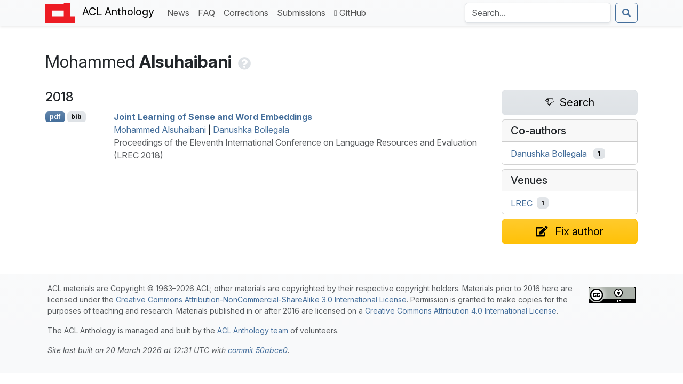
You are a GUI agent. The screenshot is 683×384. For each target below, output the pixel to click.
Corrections (248, 12)
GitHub (350, 12)
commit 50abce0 (258, 350)
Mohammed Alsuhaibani (160, 129)
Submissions (303, 12)
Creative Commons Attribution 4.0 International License (461, 310)
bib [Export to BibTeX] (76, 117)
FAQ (208, 12)
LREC (522, 203)
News (180, 12)
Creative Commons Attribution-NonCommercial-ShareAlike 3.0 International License (261, 299)
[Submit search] (626, 13)
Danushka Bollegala (251, 129)
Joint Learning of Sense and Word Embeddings (213, 116)
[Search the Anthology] (538, 13)
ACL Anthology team (252, 330)
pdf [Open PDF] (55, 117)
